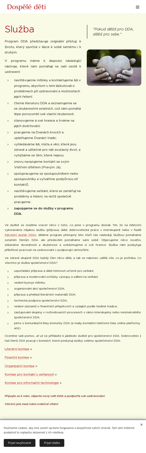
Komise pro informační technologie (32, 383)
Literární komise (17, 349)
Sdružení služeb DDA (20, 235)
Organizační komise (19, 366)
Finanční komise (17, 357)
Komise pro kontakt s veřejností (29, 374)
